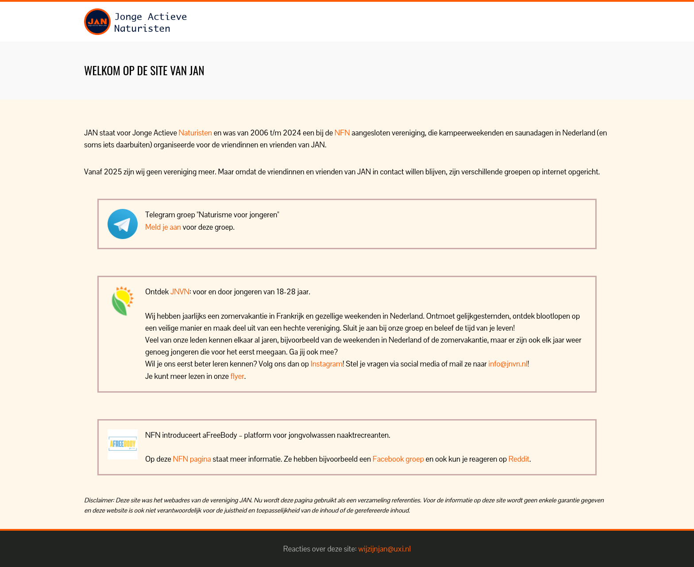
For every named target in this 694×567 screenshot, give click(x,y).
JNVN (179, 292)
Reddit (519, 459)
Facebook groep (398, 459)
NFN (342, 133)
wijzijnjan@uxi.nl (385, 549)
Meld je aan (163, 227)
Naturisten (195, 133)
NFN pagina (192, 459)
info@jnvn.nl (508, 364)
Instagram (327, 364)
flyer (237, 376)
